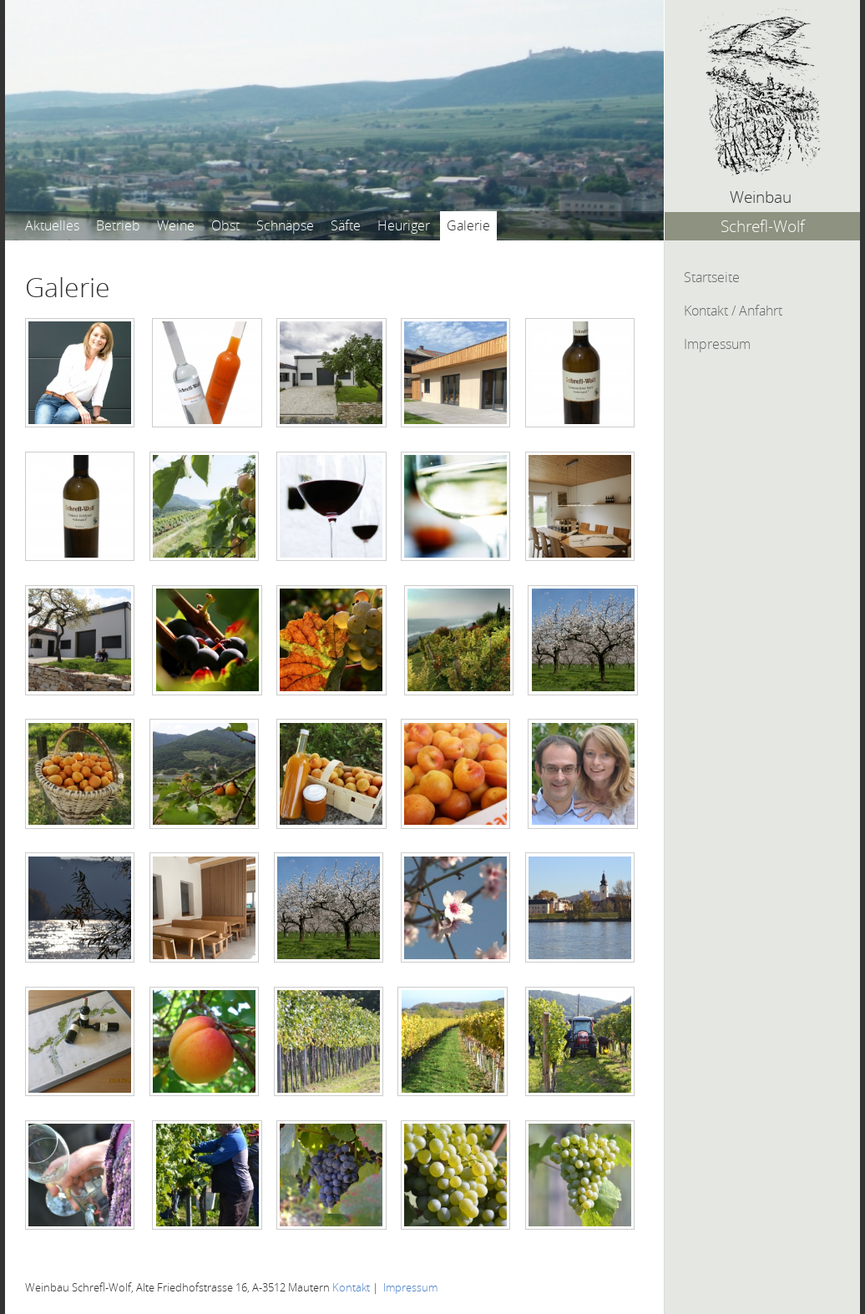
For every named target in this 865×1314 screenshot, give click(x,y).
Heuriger (403, 225)
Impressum (717, 344)
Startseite (712, 277)
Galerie (468, 225)
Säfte (346, 225)
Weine (176, 225)
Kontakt (351, 1288)
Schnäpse (285, 225)
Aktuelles (52, 225)
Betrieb (118, 225)
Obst (225, 225)
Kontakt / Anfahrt (733, 310)
